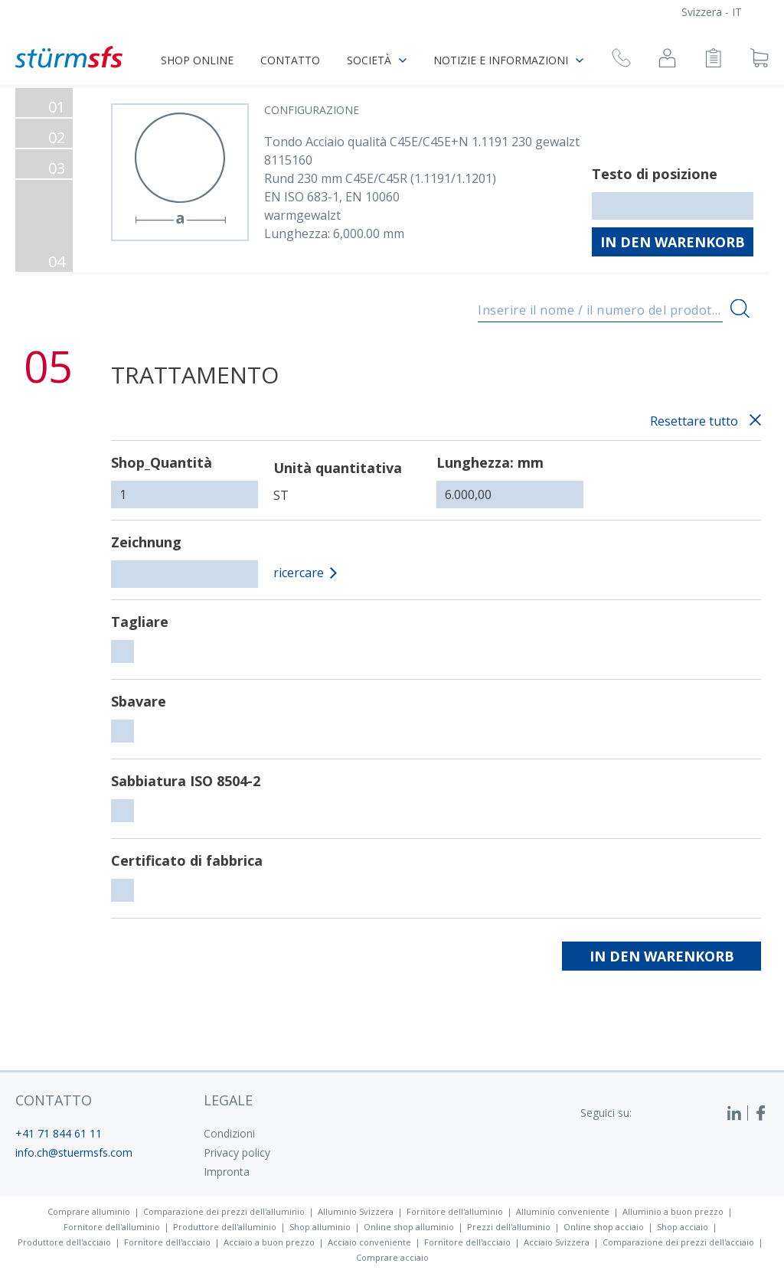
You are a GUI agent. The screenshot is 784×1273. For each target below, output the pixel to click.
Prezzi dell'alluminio (508, 1226)
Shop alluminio (320, 1226)
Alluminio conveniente (562, 1211)
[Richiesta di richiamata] (621, 60)
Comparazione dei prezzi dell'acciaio (678, 1242)
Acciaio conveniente (369, 1242)
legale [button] (228, 1100)
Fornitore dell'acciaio (167, 1242)
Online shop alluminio (409, 1226)
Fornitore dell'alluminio (455, 1211)
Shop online (197, 60)
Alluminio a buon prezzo (673, 1211)
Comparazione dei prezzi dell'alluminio (224, 1211)
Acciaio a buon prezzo (269, 1242)
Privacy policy (237, 1152)
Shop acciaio (682, 1226)
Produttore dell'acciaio (64, 1242)
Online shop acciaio (604, 1226)
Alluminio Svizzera (356, 1211)
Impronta (227, 1171)
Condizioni (229, 1133)
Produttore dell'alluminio (224, 1226)
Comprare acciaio (392, 1257)
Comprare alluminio (88, 1211)
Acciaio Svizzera (557, 1242)
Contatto (290, 60)
